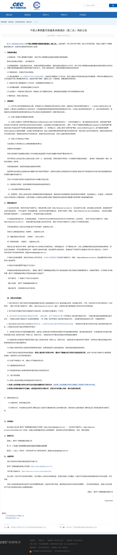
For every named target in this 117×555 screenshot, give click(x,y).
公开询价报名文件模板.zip (14, 516)
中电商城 (82, 15)
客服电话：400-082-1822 (55, 540)
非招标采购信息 (20, 22)
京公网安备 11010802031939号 (41, 551)
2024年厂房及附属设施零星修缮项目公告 (81, 527)
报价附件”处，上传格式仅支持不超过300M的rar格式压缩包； (41, 324)
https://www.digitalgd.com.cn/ (41, 466)
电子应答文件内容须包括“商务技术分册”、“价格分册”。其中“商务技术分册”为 (37, 316)
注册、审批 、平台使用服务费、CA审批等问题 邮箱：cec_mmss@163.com (53, 544)
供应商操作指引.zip (12, 518)
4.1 (8, 303)
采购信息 (27, 15)
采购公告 (29, 22)
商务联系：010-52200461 (74, 540)
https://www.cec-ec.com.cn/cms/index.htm (36, 471)
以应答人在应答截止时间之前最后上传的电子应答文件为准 (74, 385)
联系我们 (32, 540)
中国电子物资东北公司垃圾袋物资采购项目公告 (28, 527)
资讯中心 (46, 15)
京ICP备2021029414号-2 (62, 551)
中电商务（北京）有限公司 (59, 547)
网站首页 (9, 15)
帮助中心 (64, 15)
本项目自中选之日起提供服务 (33, 76)
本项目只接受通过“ (50, 257)
